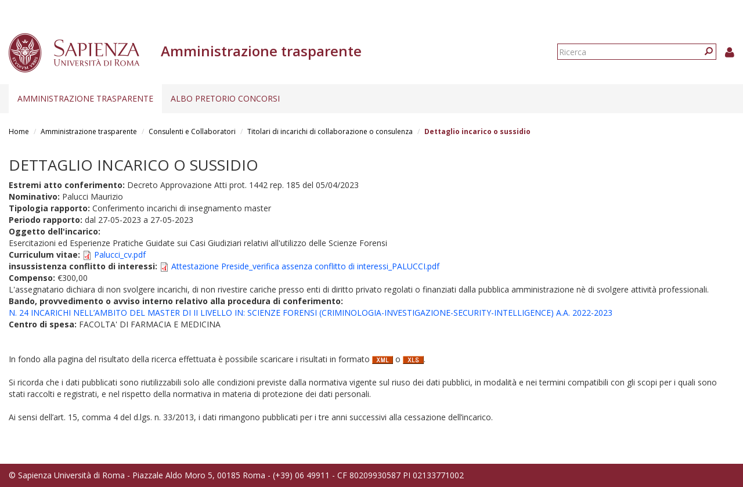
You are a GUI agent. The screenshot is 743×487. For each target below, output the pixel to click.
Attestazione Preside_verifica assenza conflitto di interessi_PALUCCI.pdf (305, 266)
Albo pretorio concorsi (225, 98)
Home (19, 131)
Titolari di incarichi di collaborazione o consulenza (330, 131)
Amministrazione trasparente (85, 98)
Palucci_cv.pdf (120, 254)
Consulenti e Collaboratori (192, 131)
